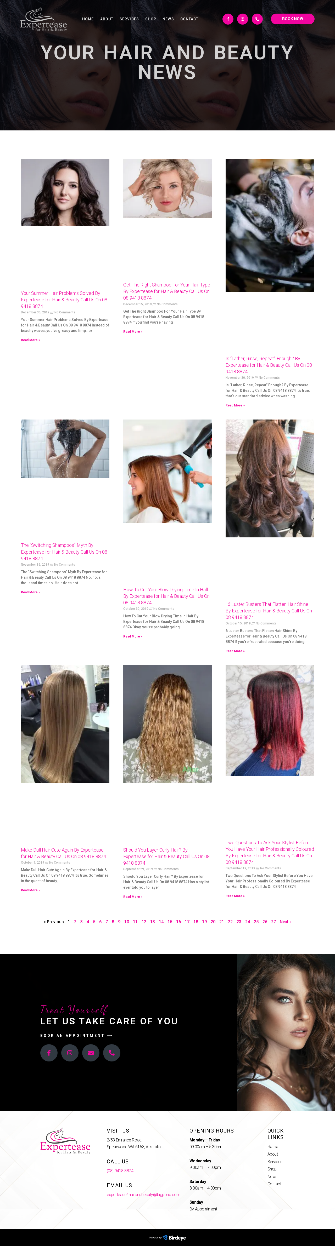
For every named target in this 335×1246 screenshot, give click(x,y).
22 (230, 921)
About (107, 19)
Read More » (30, 340)
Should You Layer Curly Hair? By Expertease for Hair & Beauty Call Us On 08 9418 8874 (166, 856)
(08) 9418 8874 (120, 1170)
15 (170, 921)
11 (135, 921)
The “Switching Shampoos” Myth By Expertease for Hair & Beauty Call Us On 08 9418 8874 (64, 551)
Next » (286, 921)
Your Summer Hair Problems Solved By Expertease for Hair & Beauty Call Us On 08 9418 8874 (64, 299)
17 (187, 921)
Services (129, 19)
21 (221, 921)
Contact (189, 19)
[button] (293, 19)
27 (273, 921)
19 (204, 921)
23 (239, 921)
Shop (150, 19)
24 (247, 921)
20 (213, 921)
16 (178, 921)
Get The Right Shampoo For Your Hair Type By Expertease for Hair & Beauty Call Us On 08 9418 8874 (166, 291)
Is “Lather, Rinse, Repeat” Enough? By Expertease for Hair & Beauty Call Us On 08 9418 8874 (269, 365)
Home (88, 19)
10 (126, 921)
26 (265, 921)
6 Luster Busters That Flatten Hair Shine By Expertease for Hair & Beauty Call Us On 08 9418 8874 (269, 610)
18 (195, 921)
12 (144, 921)
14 (161, 921)
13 (152, 921)
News (168, 19)
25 (256, 921)
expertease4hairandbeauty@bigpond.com (143, 1194)
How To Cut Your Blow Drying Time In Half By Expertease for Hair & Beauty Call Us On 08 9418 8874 (166, 596)
